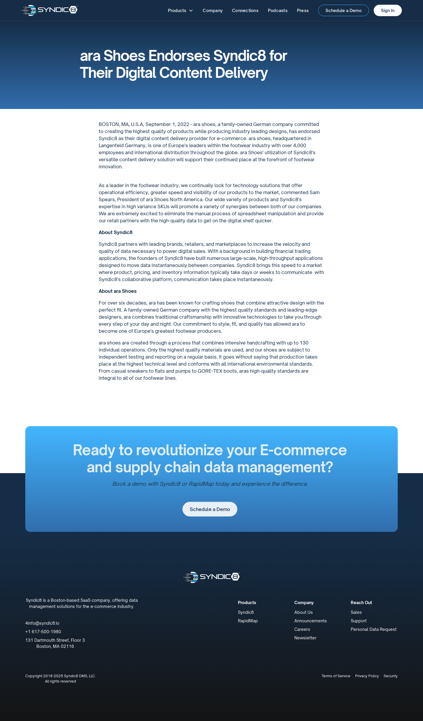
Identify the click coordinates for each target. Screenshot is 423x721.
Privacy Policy (367, 676)
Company (213, 10)
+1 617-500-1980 (43, 631)
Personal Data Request (374, 629)
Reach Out (361, 602)
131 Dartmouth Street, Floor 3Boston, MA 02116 (55, 643)
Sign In (388, 10)
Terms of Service (336, 676)
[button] (180, 10)
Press (303, 10)
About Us (303, 612)
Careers (302, 629)
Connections (245, 10)
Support (359, 620)
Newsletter (305, 637)
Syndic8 (246, 612)
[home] (49, 10)
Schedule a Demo (343, 10)
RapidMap (248, 620)
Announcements (310, 620)
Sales (356, 612)
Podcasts (278, 10)
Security (391, 676)
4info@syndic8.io (42, 623)
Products (247, 602)
